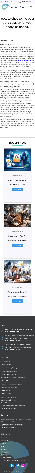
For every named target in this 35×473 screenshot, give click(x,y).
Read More (17, 189)
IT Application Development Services (13, 406)
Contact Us (4, 441)
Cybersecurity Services (8, 408)
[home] (15, 7)
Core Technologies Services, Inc (23, 60)
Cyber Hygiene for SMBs (8, 375)
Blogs (2, 446)
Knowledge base (6, 458)
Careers (3, 444)
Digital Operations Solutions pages (12, 425)
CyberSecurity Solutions (8, 427)
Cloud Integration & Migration (10, 371)
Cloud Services (6, 361)
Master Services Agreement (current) (13, 460)
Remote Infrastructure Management (13, 377)
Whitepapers (5, 455)
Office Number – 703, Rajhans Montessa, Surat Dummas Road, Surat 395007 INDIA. (18, 347)
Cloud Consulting (6, 365)
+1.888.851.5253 (26, 2)
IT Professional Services (8, 397)
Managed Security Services (9, 387)
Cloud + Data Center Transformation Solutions (16, 419)
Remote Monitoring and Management (12, 384)
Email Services (6, 390)
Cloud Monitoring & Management (11, 368)
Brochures (4, 449)
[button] (31, 6)
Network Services (7, 381)
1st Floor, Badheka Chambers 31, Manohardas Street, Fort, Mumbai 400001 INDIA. (19, 338)
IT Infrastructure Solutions (9, 422)
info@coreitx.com (10, 2)
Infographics (5, 452)
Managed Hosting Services (9, 400)
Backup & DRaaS (6, 393)
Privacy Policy (5, 438)
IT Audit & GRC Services (8, 403)
